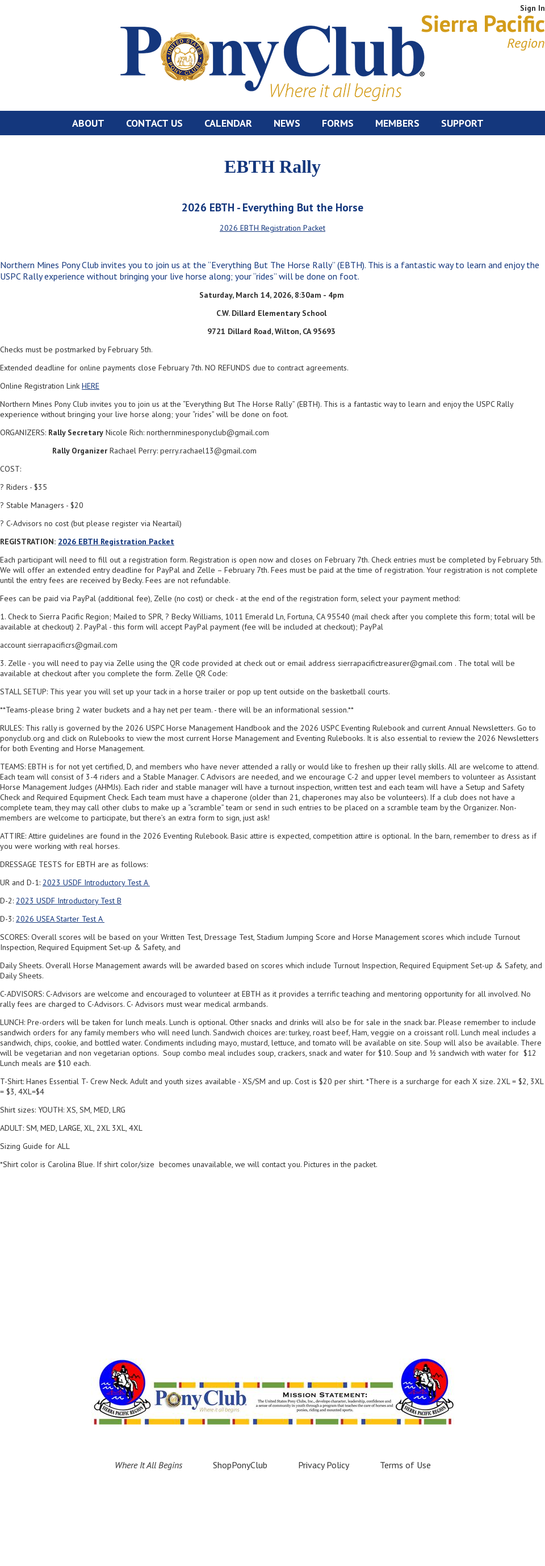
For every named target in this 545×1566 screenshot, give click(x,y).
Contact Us (154, 123)
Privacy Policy (323, 1465)
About (88, 123)
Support (462, 123)
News (287, 123)
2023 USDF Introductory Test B (68, 901)
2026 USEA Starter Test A (60, 919)
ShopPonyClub (240, 1465)
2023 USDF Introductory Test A (96, 882)
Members (397, 123)
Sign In (532, 8)
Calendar (228, 123)
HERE (90, 386)
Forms (338, 123)
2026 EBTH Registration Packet (272, 228)
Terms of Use (405, 1465)
